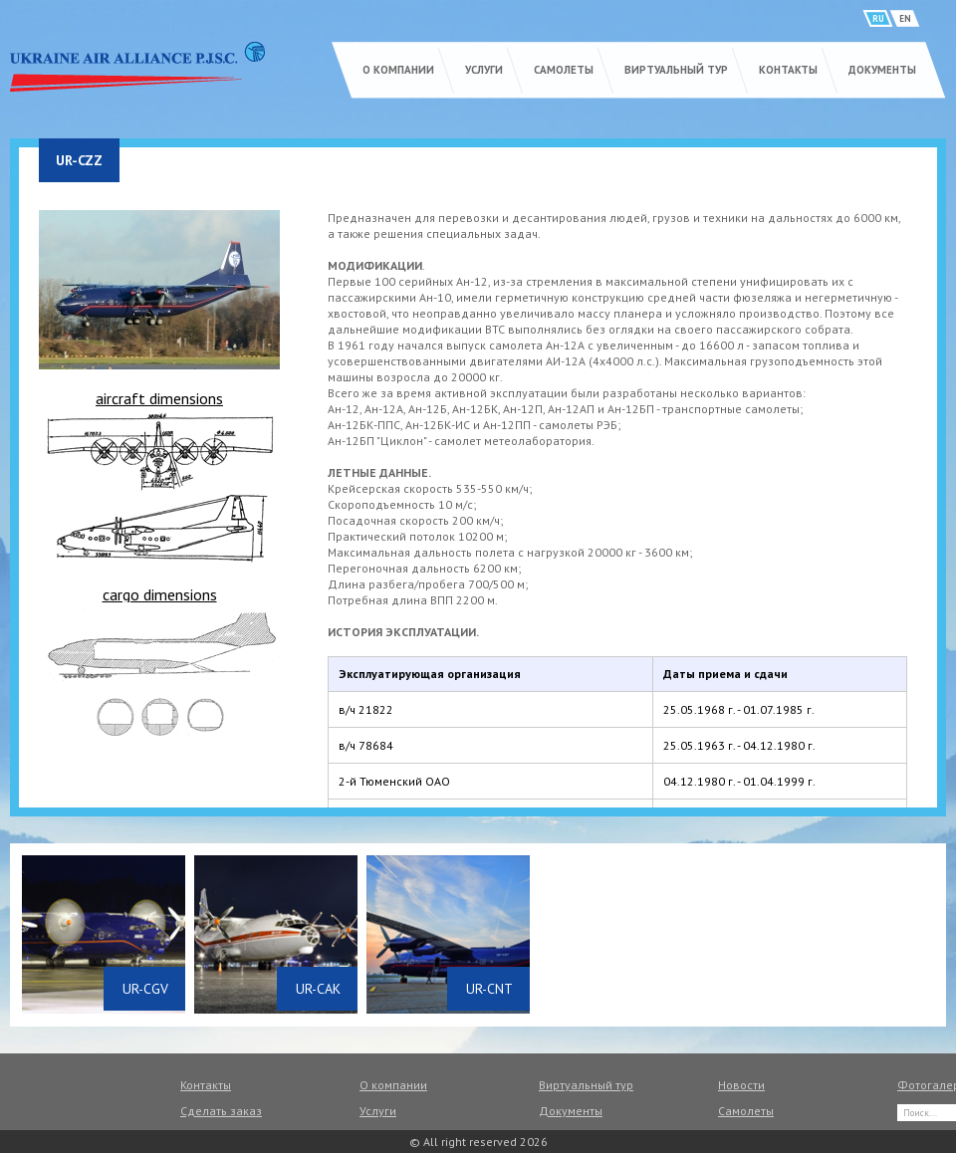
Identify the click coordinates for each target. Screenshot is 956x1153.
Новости (741, 1084)
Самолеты (564, 70)
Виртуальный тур (676, 70)
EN (905, 18)
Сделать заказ (221, 1110)
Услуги (484, 70)
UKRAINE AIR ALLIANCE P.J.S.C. (137, 67)
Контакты (788, 70)
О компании (398, 70)
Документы (882, 70)
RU (878, 18)
